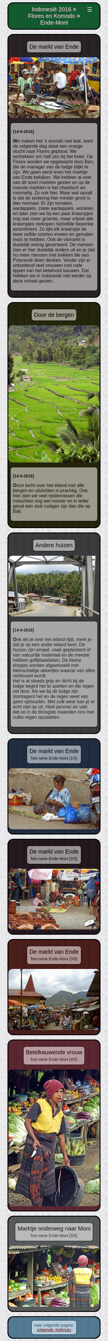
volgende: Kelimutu (54, 1329)
